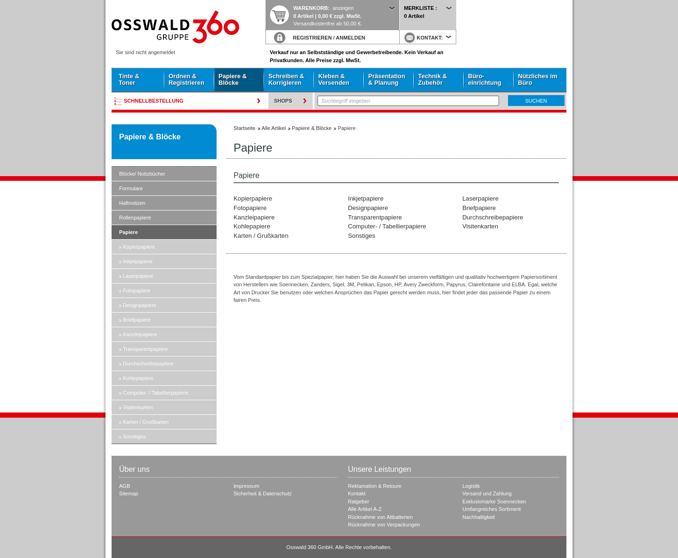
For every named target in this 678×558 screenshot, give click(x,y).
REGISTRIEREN (312, 37)
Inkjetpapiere (138, 261)
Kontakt (356, 493)
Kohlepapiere (138, 378)
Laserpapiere (138, 276)
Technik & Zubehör (432, 79)
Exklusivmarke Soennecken (494, 501)
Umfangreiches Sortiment (491, 509)
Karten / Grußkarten (146, 422)
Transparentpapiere (145, 349)
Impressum (246, 486)
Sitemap (128, 493)
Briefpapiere (137, 320)
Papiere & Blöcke (232, 79)
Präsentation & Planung (386, 79)
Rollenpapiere (135, 217)
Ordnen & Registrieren (186, 79)
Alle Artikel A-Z (365, 509)
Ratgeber (358, 501)
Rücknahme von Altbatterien (380, 517)
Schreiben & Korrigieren (286, 79)
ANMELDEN (350, 37)
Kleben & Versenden (333, 79)
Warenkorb (310, 8)
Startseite (188, 26)
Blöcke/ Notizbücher (142, 174)
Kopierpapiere (139, 247)
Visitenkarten (138, 407)
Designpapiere (139, 305)
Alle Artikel (274, 128)
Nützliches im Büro (537, 79)
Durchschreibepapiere (148, 363)
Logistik (471, 486)
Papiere (128, 232)
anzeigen (343, 8)
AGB (124, 486)
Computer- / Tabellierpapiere (155, 393)
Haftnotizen (132, 203)
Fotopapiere (137, 290)
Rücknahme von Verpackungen (384, 524)
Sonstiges (134, 436)
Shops (283, 101)
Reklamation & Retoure (375, 486)
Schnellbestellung (154, 101)
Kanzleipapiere (140, 334)
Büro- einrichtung (484, 79)
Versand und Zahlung (487, 493)
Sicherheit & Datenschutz (263, 493)
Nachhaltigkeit (478, 517)
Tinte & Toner (129, 79)
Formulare (131, 188)
